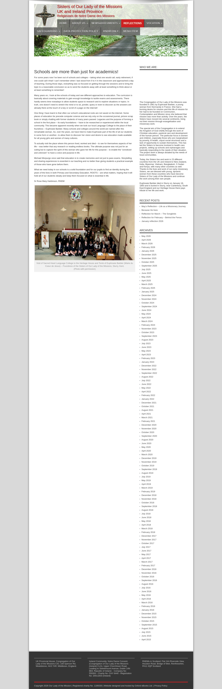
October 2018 (148, 502)
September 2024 (149, 306)
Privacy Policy (160, 685)
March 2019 (147, 488)
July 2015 (146, 632)
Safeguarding (48, 31)
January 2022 (148, 399)
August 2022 (147, 377)
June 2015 (146, 636)
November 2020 (149, 428)
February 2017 (148, 565)
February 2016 (148, 606)
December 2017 (149, 536)
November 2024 (149, 299)
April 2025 (146, 280)
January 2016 (148, 610)
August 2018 (147, 510)
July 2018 (146, 513)
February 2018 (148, 532)
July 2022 (146, 380)
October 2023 (148, 332)
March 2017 (147, 562)
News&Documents (106, 23)
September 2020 (149, 436)
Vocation (154, 23)
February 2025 (148, 288)
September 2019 (149, 469)
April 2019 (146, 484)
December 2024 (149, 295)
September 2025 (149, 266)
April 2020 (146, 451)
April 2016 (146, 599)
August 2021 (147, 410)
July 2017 (146, 547)
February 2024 (148, 325)
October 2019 (148, 465)
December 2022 (149, 365)
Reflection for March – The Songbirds (159, 214)
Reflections (132, 23)
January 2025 (148, 291)
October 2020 (148, 432)
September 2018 (149, 506)
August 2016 (147, 584)
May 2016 (146, 595)
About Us (80, 23)
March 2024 (147, 321)
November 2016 (149, 573)
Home (63, 23)
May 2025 (146, 277)
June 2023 (146, 347)
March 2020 (147, 454)
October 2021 (148, 406)
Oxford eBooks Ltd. (144, 685)
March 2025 (147, 284)
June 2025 (146, 273)
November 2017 (149, 539)
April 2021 (146, 414)
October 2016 (148, 576)
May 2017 (146, 554)
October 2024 (148, 303)
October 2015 (148, 621)
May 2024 (146, 314)
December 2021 (149, 402)
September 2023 (149, 336)
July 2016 (146, 588)
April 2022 (146, 391)
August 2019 (147, 473)
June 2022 (146, 384)
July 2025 (146, 269)
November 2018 (149, 499)
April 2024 (146, 317)
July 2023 (146, 343)
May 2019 (146, 480)
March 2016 (147, 602)
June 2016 (146, 591)
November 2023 (149, 328)
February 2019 (148, 491)
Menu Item (130, 31)
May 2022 (146, 388)
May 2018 (146, 521)
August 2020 (147, 439)
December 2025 (149, 254)
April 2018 (146, 525)
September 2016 (149, 580)
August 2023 (147, 340)
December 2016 (149, 569)
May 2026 (146, 236)
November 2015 (149, 617)
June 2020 (146, 443)
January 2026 (148, 251)
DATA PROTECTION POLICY (81, 31)
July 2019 (146, 476)
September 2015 (149, 625)
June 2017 (146, 550)
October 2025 (148, 262)
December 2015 (149, 613)
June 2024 (146, 310)
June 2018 (146, 517)
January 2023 (148, 362)
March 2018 (147, 528)
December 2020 (149, 425)
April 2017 (146, 558)
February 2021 (148, 421)
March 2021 (147, 417)
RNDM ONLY (110, 31)
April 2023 (146, 354)
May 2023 (146, 351)
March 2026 (147, 243)
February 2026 (148, 247)
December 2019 (149, 458)
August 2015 (147, 628)
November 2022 (149, 369)
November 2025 (149, 258)
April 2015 (146, 639)
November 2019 (149, 462)
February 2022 (148, 395)
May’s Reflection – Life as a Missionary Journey (164, 206)
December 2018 (149, 495)
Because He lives (150, 210)
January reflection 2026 (152, 221)
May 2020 (146, 447)
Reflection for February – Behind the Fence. (162, 217)
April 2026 (146, 240)
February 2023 (148, 358)
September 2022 (149, 373)
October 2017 (148, 543)
